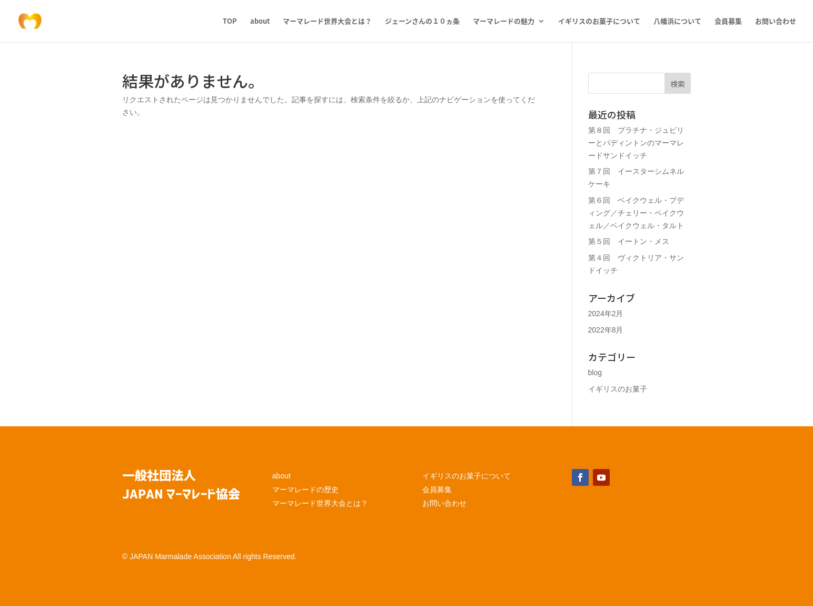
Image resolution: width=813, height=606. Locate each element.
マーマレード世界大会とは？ (327, 21)
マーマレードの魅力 (503, 21)
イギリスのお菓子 (617, 389)
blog (595, 372)
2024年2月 (605, 313)
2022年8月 (605, 330)
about (260, 21)
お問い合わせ (775, 21)
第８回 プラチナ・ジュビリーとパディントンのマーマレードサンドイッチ (636, 143)
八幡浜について (677, 21)
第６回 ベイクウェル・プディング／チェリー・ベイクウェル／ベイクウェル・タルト (636, 213)
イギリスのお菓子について (599, 21)
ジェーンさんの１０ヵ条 (422, 21)
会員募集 (728, 21)
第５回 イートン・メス (628, 241)
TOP (230, 21)
